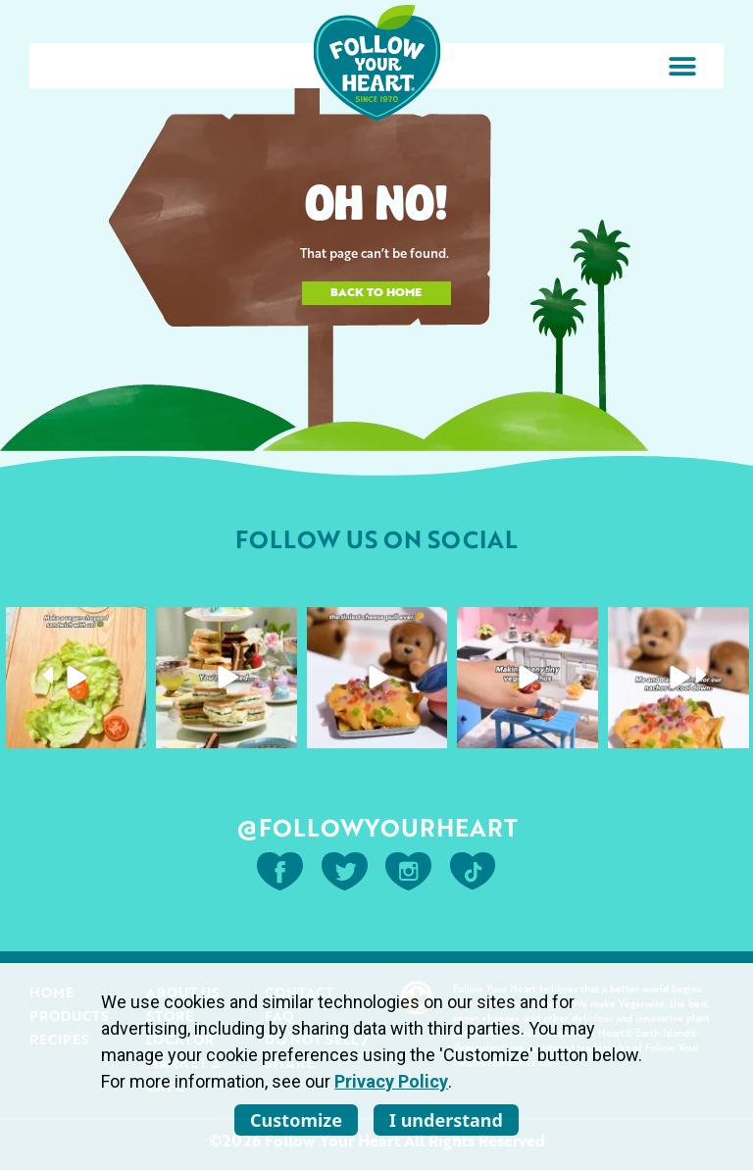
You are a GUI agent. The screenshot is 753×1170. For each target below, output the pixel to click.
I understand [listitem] (446, 1120)
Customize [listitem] (296, 1120)
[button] (682, 66)
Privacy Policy (391, 1081)
